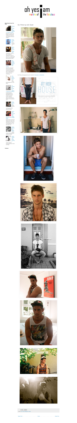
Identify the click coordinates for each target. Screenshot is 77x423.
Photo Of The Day (13, 40)
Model (30, 411)
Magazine (26, 411)
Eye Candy (23, 411)
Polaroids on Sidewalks (39, 75)
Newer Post (20, 416)
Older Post (57, 416)
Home (39, 416)
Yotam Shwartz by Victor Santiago (13, 139)
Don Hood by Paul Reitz (13, 78)
